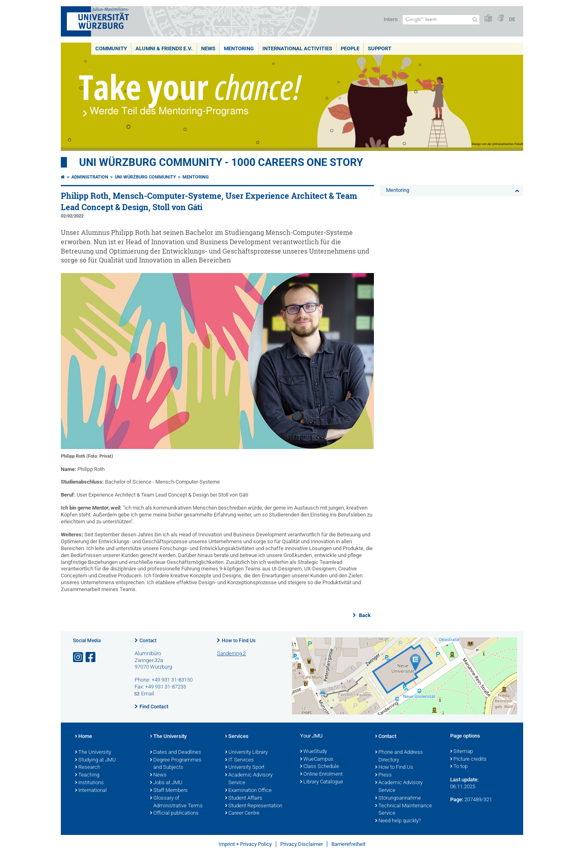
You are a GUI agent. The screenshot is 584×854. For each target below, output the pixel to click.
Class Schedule (319, 766)
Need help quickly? (398, 821)
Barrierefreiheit (348, 844)
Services (237, 736)
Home (83, 736)
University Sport (244, 767)
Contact (148, 640)
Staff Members (169, 790)
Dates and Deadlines (175, 752)
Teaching (87, 775)
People (350, 48)
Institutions (89, 783)
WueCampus (316, 759)
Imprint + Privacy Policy (245, 844)
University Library (246, 752)
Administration (89, 177)
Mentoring (239, 48)
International (91, 790)
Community (111, 48)
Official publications (174, 813)
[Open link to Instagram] (78, 657)
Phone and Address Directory (399, 756)
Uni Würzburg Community (145, 177)
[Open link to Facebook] (91, 657)
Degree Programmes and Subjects (176, 764)
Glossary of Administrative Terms (176, 802)
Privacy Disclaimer (301, 844)
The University (93, 752)
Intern (390, 19)
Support (379, 48)
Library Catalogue (321, 782)
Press (383, 775)
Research (87, 767)
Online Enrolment (321, 774)
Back (364, 615)
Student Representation (253, 806)
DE (512, 19)
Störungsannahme (398, 798)
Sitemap (461, 751)
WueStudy (313, 751)
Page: (456, 799)
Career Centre (242, 813)
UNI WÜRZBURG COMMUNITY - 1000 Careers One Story (221, 162)
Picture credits (468, 759)
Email (147, 694)
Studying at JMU (95, 760)
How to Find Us (239, 640)
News (208, 48)
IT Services (239, 760)
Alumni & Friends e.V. (164, 48)
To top (459, 766)
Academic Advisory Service (249, 779)
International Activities (297, 48)
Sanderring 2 (231, 653)
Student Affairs (243, 798)
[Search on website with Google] (441, 19)
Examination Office (248, 790)
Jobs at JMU (166, 783)
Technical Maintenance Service (403, 809)
